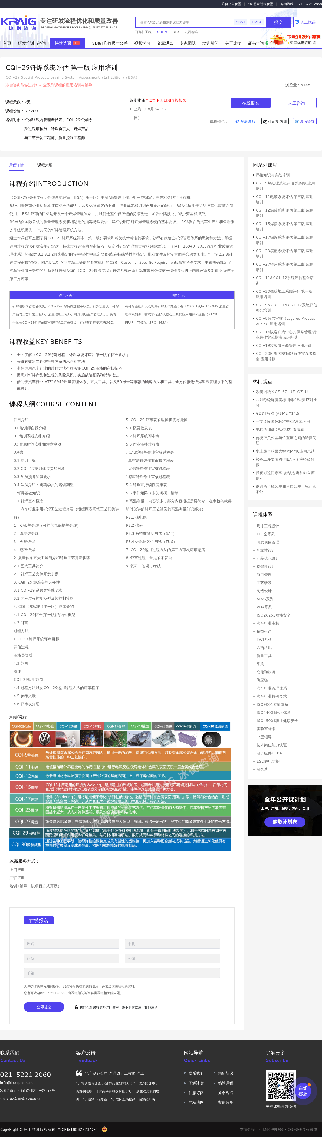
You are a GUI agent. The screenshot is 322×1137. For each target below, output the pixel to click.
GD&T (240, 22)
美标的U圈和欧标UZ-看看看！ (282, 429)
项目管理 (264, 574)
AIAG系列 (265, 599)
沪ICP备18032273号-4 (77, 1129)
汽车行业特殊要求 (272, 696)
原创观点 (225, 1092)
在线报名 (250, 103)
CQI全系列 (266, 534)
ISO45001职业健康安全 (277, 720)
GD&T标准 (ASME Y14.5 (277, 413)
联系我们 (196, 1073)
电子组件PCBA (269, 753)
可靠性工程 (143, 31)
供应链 (262, 680)
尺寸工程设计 (268, 526)
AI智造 (262, 769)
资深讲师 (245, 121)
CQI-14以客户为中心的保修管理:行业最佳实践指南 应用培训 (286, 334)
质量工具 (264, 655)
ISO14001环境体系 (274, 712)
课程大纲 (44, 165)
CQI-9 (162, 31)
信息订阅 (196, 1092)
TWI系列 (264, 639)
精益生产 (264, 631)
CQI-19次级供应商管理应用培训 (284, 345)
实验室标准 (266, 728)
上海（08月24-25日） (150, 109)
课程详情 (16, 165)
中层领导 (264, 737)
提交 (278, 22)
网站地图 (196, 1102)
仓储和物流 (266, 672)
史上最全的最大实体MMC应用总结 (285, 451)
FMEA (256, 22)
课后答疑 (305, 121)
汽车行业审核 (268, 623)
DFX (175, 31)
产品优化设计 (268, 558)
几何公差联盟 (231, 4)
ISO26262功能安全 (274, 615)
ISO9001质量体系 (272, 704)
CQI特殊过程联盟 (260, 4)
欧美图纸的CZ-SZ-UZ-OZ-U (282, 391)
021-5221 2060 (25, 1074)
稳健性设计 (266, 566)
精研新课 (225, 1073)
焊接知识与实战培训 (273, 175)
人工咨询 (296, 103)
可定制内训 (275, 121)
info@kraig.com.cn (16, 1082)
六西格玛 (191, 31)
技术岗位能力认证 (272, 745)
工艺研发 (264, 582)
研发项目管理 (268, 542)
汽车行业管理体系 (272, 688)
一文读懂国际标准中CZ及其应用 (283, 421)
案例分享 (225, 1102)
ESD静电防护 (268, 761)
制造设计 (264, 591)
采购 (260, 664)
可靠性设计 (266, 550)
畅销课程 (225, 1083)
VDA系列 (264, 607)
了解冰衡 (196, 1083)
